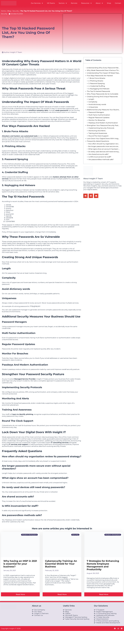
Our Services (37, 3)
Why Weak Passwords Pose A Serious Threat (103, 70)
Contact (118, 3)
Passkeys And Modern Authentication (103, 123)
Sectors (63, 3)
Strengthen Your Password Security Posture (103, 125)
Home (3, 11)
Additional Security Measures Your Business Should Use (103, 110)
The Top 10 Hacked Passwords (98, 91)
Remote (74, 3)
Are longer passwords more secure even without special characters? (104, 146)
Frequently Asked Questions (98, 141)
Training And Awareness (97, 133)
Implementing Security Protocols (101, 128)
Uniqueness (93, 107)
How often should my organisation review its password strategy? (104, 144)
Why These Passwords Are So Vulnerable (102, 94)
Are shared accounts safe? (98, 154)
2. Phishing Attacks (95, 81)
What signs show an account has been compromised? (104, 149)
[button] (85, 196)
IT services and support (18, 444)
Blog (9, 11)
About (99, 3)
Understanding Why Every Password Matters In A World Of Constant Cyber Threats (103, 68)
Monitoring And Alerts (96, 131)
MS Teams (51, 3)
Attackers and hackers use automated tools (20, 136)
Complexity (92, 102)
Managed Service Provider (25, 379)
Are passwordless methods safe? (101, 159)
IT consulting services (60, 442)
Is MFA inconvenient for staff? (99, 157)
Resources (86, 3)
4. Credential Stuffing (96, 86)
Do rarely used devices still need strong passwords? (104, 152)
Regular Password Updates (98, 117)
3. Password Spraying (96, 83)
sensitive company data (38, 110)
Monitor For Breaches (96, 120)
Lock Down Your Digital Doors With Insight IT (103, 138)
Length (91, 99)
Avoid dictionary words (97, 104)
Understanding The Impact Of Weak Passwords (103, 73)
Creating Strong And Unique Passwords (102, 96)
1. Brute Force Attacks (96, 78)
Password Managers (96, 112)
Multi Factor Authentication (99, 115)
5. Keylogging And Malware (98, 89)
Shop (109, 3)
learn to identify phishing (22, 414)
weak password (61, 110)
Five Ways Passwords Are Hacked (100, 76)
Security (15, 11)
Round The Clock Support (98, 136)
